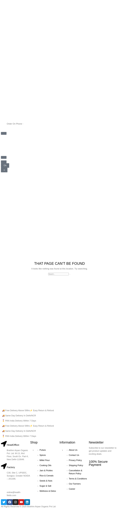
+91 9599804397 (32, 124)
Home (4, 202)
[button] (4, 133)
